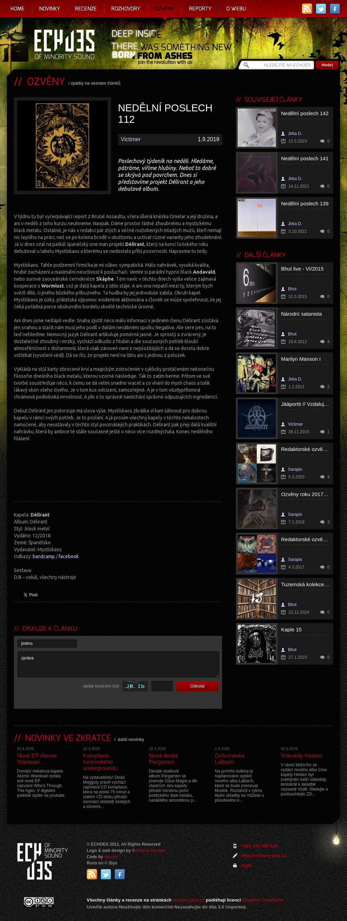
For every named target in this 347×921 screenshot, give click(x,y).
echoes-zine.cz (189, 900)
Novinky (49, 8)
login (246, 865)
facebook (69, 556)
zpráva (118, 664)
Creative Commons (262, 900)
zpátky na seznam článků (95, 83)
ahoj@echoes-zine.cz (264, 855)
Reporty (200, 8)
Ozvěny (165, 8)
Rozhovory (126, 8)
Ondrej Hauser (150, 850)
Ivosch (111, 856)
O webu (236, 8)
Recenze (86, 8)
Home (17, 8)
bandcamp (44, 556)
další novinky (131, 739)
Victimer (131, 139)
